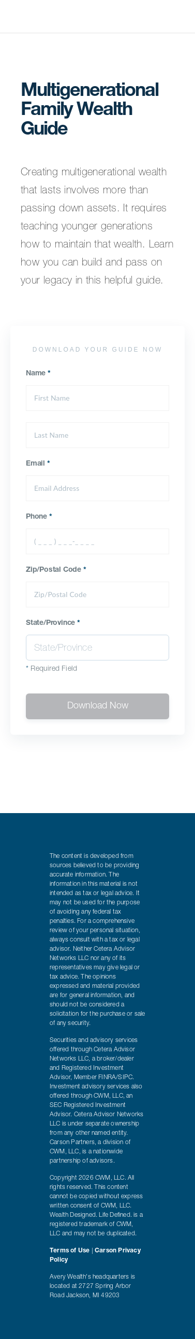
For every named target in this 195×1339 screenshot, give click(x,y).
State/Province (53, 623)
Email (38, 464)
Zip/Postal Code (56, 570)
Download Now (97, 706)
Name (38, 373)
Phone (39, 517)
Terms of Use (69, 1251)
